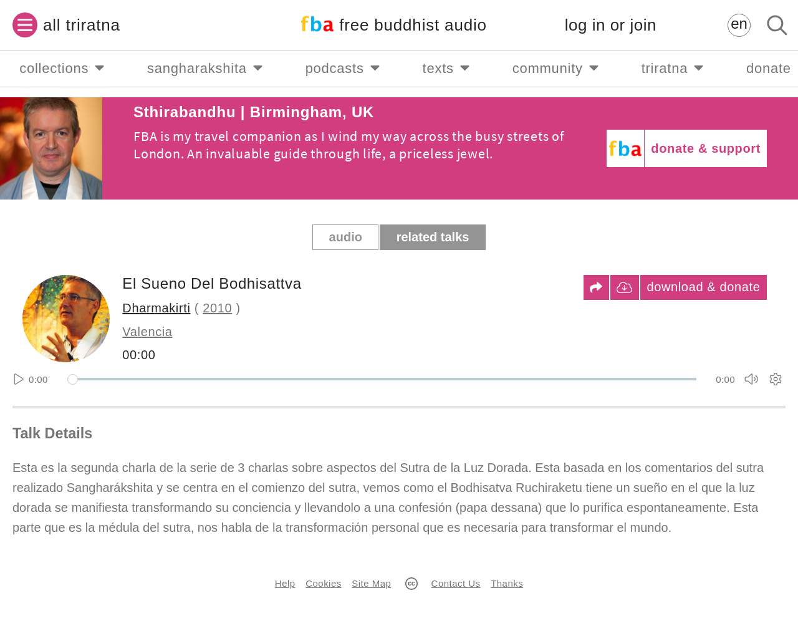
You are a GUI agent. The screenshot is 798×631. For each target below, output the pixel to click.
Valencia (147, 332)
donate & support (706, 148)
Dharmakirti (156, 308)
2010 (217, 308)
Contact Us (456, 583)
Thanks (507, 583)
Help (285, 583)
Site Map (371, 583)
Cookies (323, 583)
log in (610, 25)
